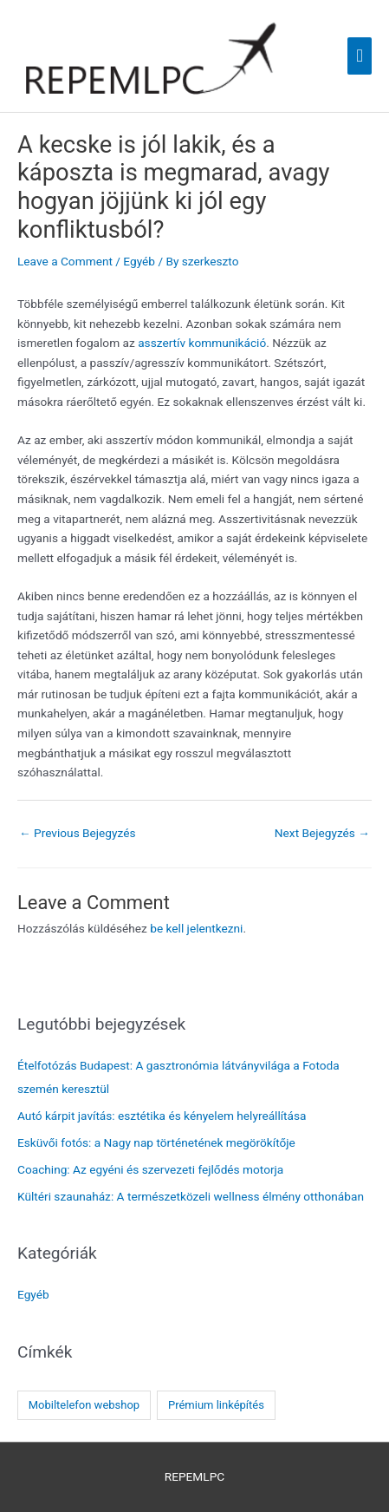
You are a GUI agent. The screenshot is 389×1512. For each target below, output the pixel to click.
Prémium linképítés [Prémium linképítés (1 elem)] (216, 1404)
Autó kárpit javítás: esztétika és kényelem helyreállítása (162, 1116)
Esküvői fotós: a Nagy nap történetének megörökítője (156, 1142)
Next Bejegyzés (322, 833)
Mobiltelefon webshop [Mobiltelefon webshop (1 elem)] (84, 1404)
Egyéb (139, 261)
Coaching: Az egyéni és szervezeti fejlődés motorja (150, 1169)
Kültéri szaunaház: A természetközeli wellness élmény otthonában (190, 1196)
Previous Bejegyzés (77, 833)
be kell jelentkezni (196, 928)
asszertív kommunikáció (202, 343)
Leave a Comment (65, 261)
